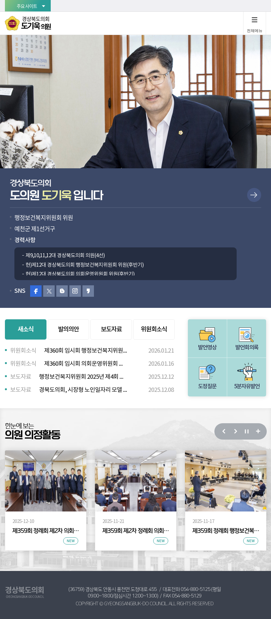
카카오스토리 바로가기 (88, 291)
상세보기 (254, 195)
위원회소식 (154, 329)
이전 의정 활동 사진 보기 (223, 431)
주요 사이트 (27, 6)
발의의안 (68, 329)
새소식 (25, 329)
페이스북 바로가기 (36, 291)
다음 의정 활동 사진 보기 (235, 431)
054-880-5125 (195, 589)
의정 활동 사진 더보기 (257, 431)
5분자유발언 (247, 386)
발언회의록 (246, 347)
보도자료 (111, 329)
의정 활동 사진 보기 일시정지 (246, 431)
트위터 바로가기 (49, 291)
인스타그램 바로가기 (75, 291)
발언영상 (207, 347)
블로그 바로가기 (62, 291)
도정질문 (207, 386)
